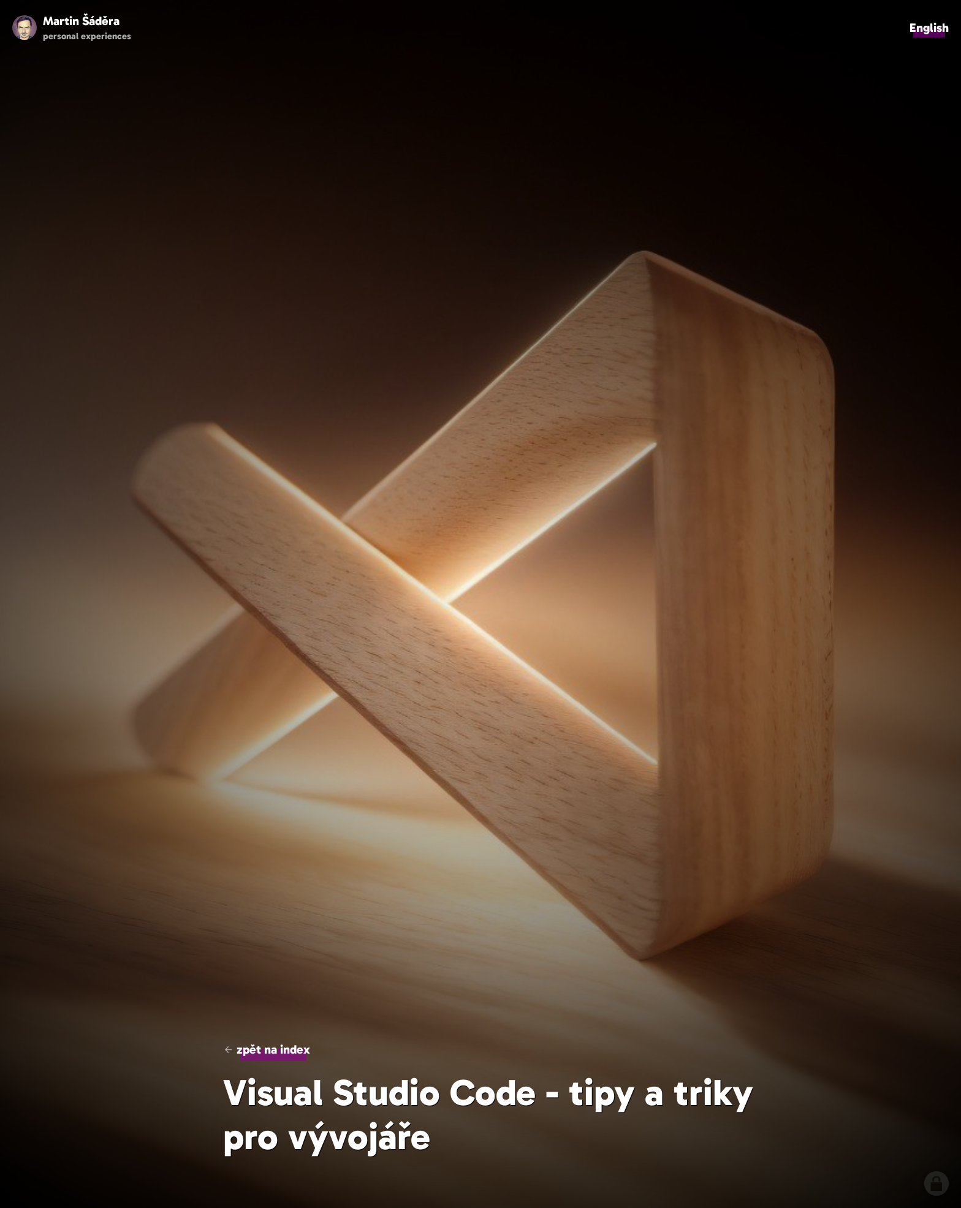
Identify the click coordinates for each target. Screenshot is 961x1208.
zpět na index (273, 1049)
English (929, 27)
